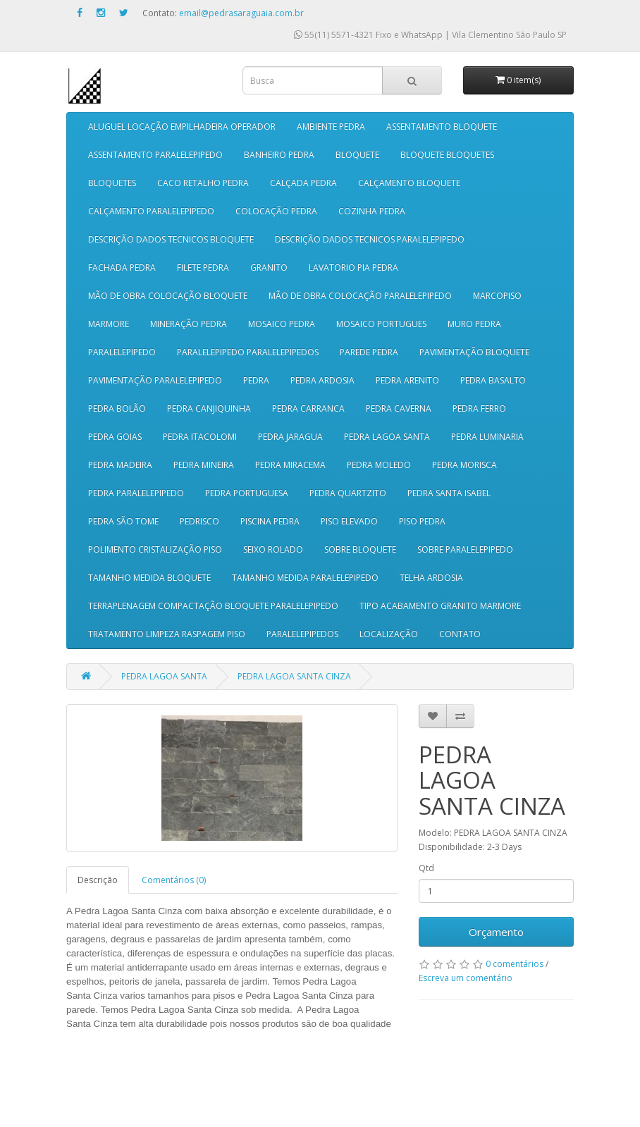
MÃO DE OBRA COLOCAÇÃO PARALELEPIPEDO (360, 296)
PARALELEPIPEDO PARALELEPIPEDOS (248, 352)
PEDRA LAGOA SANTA (387, 437)
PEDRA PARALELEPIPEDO (136, 493)
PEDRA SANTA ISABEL (449, 493)
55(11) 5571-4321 (334, 35)
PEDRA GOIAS (115, 437)
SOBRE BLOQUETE (360, 549)
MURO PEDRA (474, 324)
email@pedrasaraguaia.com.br (241, 13)
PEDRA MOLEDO (379, 465)
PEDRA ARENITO (407, 380)
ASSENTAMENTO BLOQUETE (441, 127)
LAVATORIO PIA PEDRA (353, 267)
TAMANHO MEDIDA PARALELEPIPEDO (305, 578)
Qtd (426, 868)
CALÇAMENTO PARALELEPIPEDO (151, 211)
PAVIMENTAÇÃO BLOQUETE (474, 352)
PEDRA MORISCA (464, 465)
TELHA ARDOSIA (431, 578)
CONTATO (460, 634)
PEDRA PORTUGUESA (246, 493)
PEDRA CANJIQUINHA (209, 408)
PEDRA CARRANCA (308, 408)
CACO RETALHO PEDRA (203, 183)
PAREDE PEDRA (369, 352)
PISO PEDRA (422, 521)
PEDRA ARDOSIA (322, 380)
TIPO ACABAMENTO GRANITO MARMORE (440, 606)
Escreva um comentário (465, 978)
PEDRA (256, 380)
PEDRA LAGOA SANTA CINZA (294, 676)
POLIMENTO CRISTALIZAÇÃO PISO (155, 549)
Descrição (98, 880)
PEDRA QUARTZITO (347, 493)
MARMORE (108, 324)
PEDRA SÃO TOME (123, 521)
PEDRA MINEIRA (203, 465)
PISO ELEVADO (349, 521)
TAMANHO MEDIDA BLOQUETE (149, 578)
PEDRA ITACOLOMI (200, 437)
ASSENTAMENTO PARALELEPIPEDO (155, 155)
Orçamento (496, 932)
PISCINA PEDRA (270, 521)
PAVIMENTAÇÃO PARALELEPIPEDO (155, 380)
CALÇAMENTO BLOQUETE (409, 183)
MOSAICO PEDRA (281, 324)
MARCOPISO (497, 296)
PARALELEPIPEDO (122, 352)
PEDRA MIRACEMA (290, 465)
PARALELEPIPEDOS (302, 634)
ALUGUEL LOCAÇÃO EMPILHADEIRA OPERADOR (182, 127)
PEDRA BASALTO (493, 380)
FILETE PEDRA (203, 267)
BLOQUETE (357, 155)
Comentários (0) (174, 880)
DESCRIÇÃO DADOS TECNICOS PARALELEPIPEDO (369, 239)
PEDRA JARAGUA (290, 437)
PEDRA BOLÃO (117, 408)
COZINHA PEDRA (371, 211)
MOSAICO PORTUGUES (381, 324)
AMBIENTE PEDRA (331, 127)
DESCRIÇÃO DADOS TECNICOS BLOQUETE (171, 239)
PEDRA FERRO (479, 408)
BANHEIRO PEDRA (279, 155)
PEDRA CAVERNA (398, 408)
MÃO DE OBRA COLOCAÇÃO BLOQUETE (167, 296)
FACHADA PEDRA (122, 267)
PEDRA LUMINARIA (487, 437)
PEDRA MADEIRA (120, 465)
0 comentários (514, 964)
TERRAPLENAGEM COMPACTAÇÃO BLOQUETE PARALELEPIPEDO (213, 606)
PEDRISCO (199, 521)
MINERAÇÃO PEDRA (188, 324)
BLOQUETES (112, 183)
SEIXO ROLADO (273, 549)
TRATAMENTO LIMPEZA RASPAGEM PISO (166, 634)
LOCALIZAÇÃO (388, 634)
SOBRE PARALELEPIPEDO (465, 549)
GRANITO (269, 267)
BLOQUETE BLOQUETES (447, 155)
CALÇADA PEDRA (303, 183)
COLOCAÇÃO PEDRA (276, 211)
